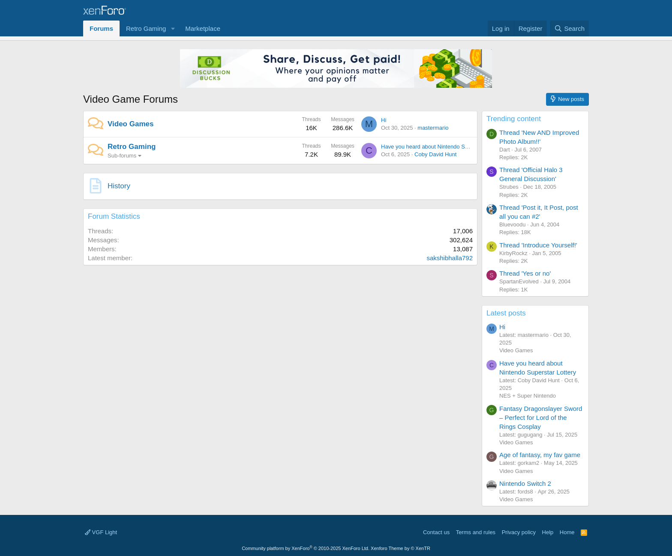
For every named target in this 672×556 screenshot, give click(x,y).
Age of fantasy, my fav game (539, 454)
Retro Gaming (146, 28)
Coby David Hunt (435, 154)
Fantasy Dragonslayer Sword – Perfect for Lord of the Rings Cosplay (540, 417)
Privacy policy (519, 532)
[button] (173, 28)
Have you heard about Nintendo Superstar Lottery (442, 146)
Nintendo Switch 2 (525, 483)
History (119, 186)
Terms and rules (475, 532)
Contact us (436, 532)
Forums (101, 28)
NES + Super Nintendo (527, 395)
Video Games (130, 124)
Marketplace (202, 28)
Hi (383, 120)
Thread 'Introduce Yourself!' (538, 245)
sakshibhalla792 (449, 258)
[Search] (569, 28)
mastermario (432, 128)
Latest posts (506, 313)
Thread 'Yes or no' (525, 273)
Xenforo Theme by (400, 548)
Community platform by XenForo (305, 548)
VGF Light (101, 532)
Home (567, 532)
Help (548, 532)
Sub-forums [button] (122, 155)
